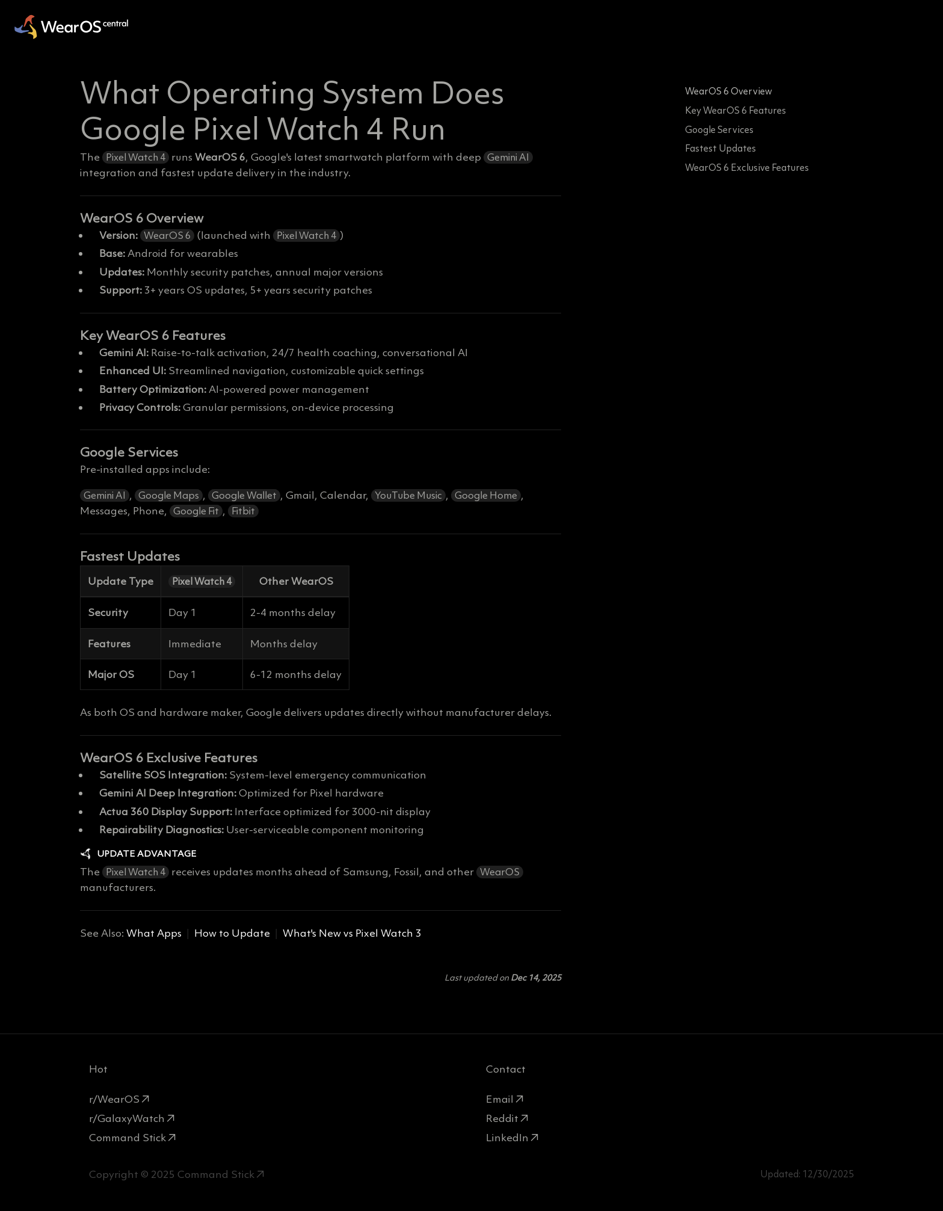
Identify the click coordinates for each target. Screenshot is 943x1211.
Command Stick (127, 1137)
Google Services (719, 129)
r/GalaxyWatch (127, 1118)
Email (500, 1099)
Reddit (502, 1118)
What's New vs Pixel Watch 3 (352, 933)
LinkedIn (507, 1137)
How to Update (232, 933)
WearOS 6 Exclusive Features (747, 167)
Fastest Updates (720, 148)
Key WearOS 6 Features (735, 110)
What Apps (154, 933)
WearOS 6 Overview (728, 91)
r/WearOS (114, 1099)
